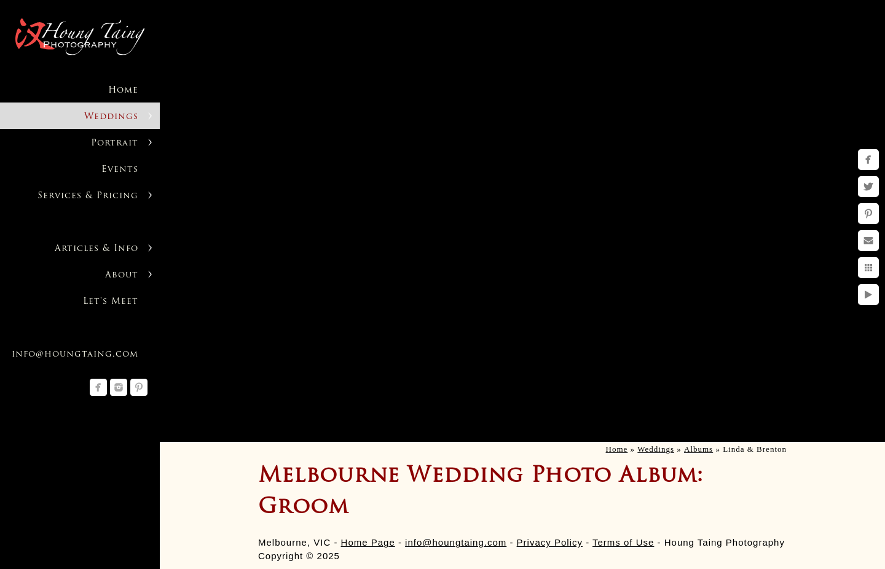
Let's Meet (110, 301)
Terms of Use (623, 542)
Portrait (114, 143)
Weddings (111, 117)
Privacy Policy (550, 542)
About (121, 275)
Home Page (368, 542)
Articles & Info (96, 249)
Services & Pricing (87, 196)
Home (123, 90)
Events (119, 169)
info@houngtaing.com (455, 542)
